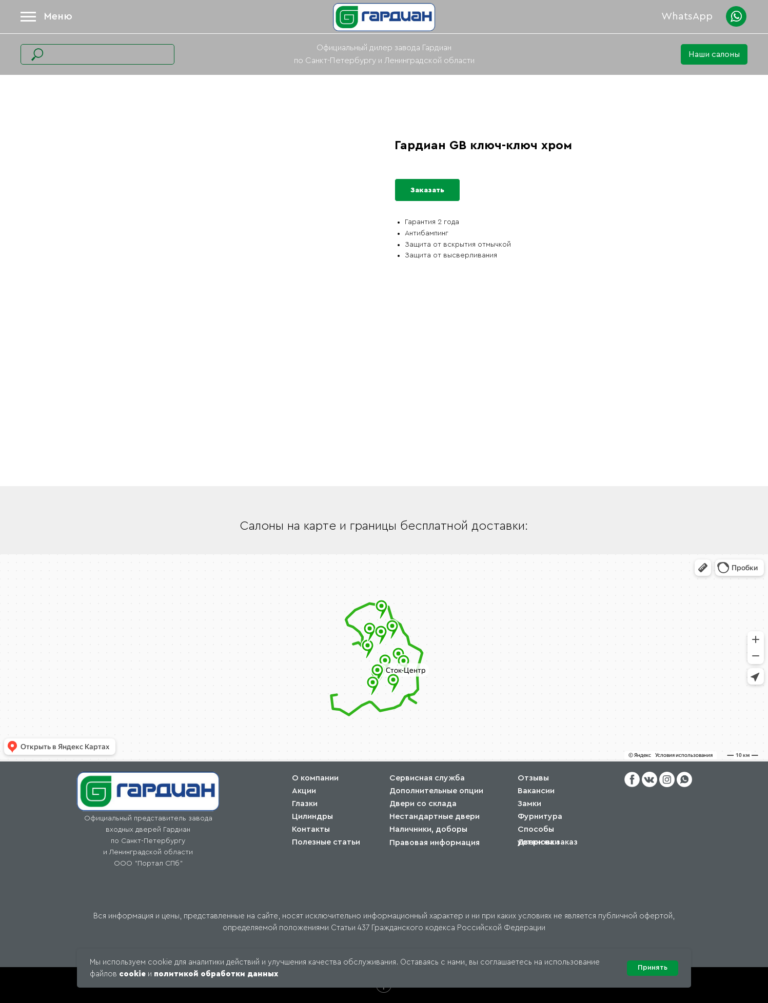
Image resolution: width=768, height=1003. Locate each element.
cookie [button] (132, 974)
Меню (58, 16)
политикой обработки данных (216, 974)
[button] (714, 54)
